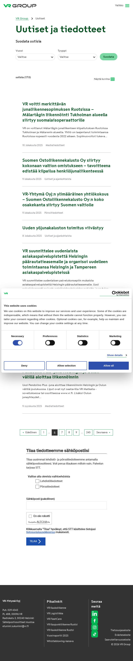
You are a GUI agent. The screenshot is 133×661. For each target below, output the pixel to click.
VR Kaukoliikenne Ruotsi (60, 630)
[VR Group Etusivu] (19, 6)
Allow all (109, 365)
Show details (115, 355)
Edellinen (31, 432)
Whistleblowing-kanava (60, 641)
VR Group (22, 18)
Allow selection (66, 365)
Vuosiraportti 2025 (57, 635)
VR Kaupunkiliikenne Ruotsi (62, 624)
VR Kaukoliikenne (56, 608)
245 (88, 432)
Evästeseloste (122, 635)
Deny (24, 365)
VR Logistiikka (55, 613)
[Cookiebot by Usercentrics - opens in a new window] (114, 293)
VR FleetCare (54, 619)
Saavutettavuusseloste (117, 639)
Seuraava (101, 432)
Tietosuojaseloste (120, 630)
